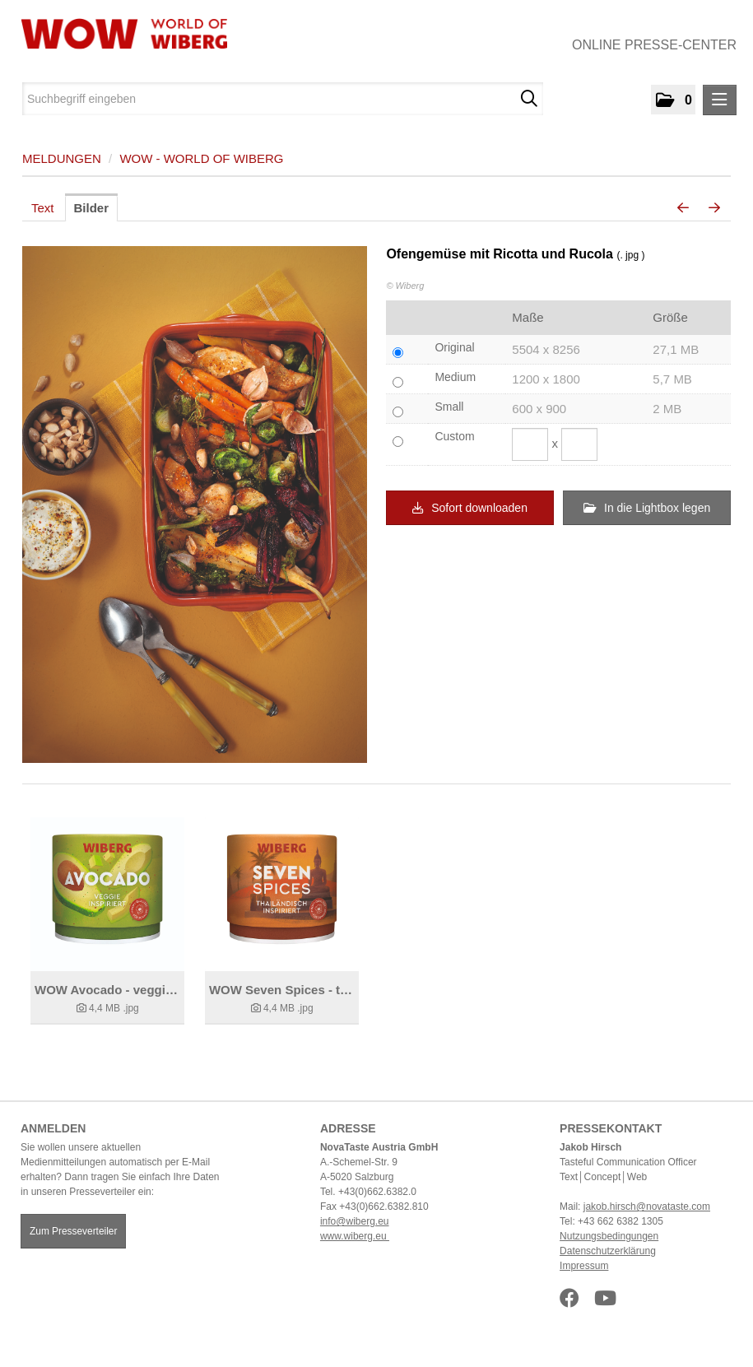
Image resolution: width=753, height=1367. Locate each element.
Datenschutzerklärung (608, 1251)
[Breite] (530, 444)
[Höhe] (579, 444)
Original (454, 347)
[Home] (117, 33)
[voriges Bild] (683, 208)
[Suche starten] (528, 98)
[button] (673, 99)
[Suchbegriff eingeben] (282, 98)
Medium (455, 377)
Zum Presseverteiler (73, 1231)
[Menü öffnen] (720, 100)
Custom (454, 436)
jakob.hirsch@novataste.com (646, 1206)
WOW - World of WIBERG (201, 158)
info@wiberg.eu (354, 1221)
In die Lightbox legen (646, 507)
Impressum (584, 1266)
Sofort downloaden (470, 507)
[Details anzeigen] (107, 894)
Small (449, 406)
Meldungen (61, 158)
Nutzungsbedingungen (609, 1236)
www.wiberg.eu (354, 1236)
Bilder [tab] (91, 208)
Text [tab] (42, 208)
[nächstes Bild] (714, 208)
